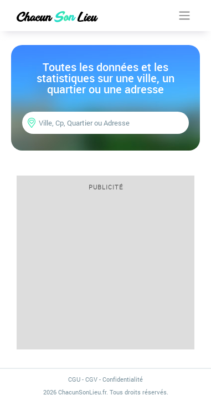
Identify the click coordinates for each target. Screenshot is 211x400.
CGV (91, 379)
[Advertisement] (105, 273)
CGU (74, 379)
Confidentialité (122, 379)
